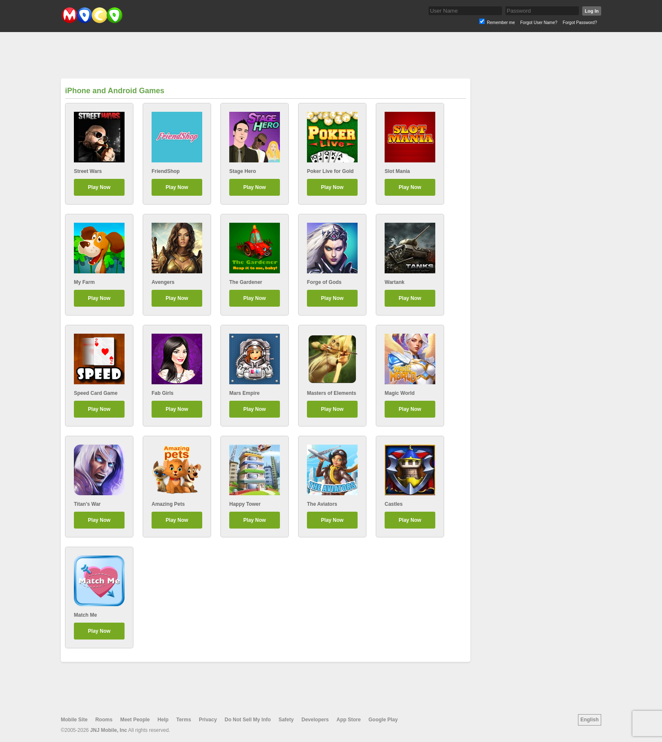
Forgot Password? (580, 22)
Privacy (208, 720)
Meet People (135, 720)
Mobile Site (74, 720)
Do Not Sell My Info (248, 720)
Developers (315, 720)
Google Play (383, 720)
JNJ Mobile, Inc (108, 730)
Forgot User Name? (538, 22)
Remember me (501, 22)
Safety (286, 720)
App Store (348, 720)
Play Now (99, 187)
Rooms (104, 720)
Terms (183, 720)
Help (162, 720)
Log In (592, 10)
